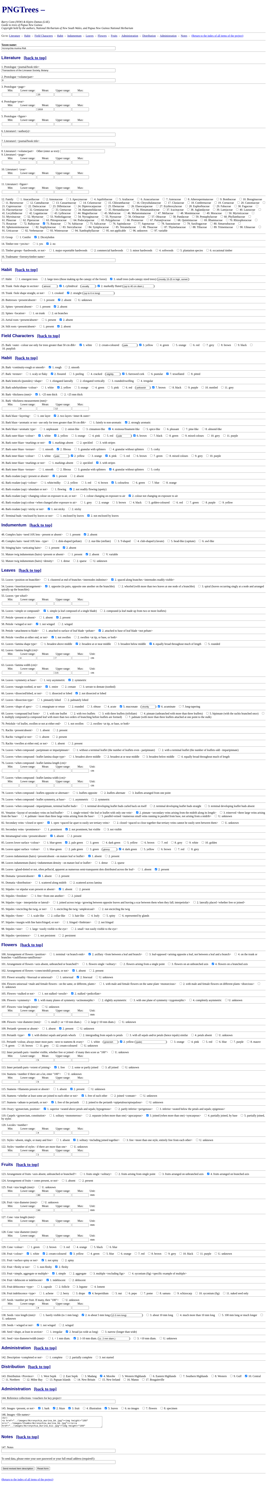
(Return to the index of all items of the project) (217, 35)
